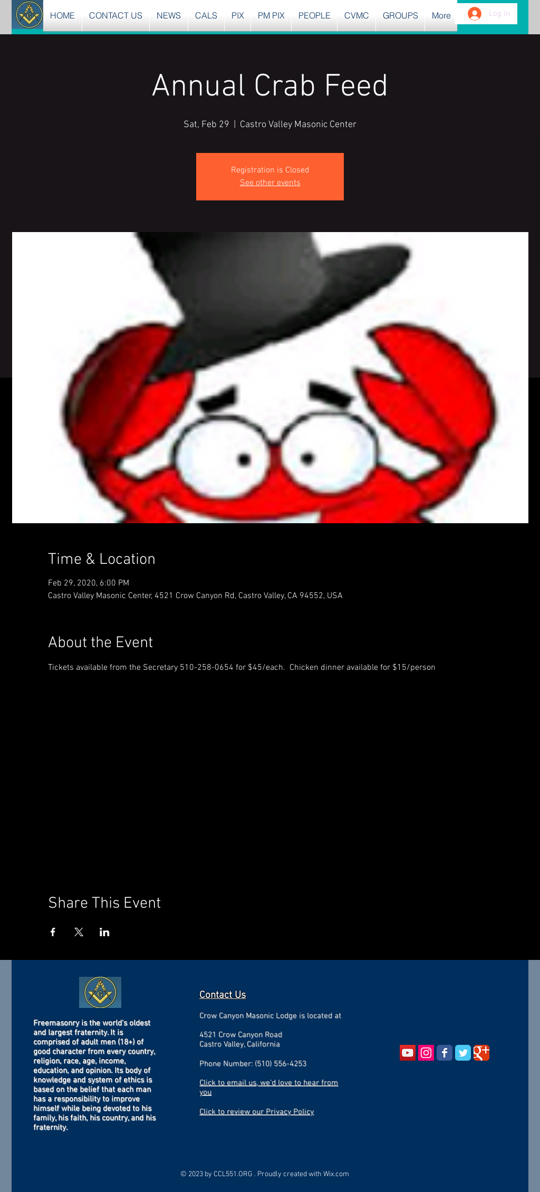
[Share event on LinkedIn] (105, 932)
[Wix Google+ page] (481, 1053)
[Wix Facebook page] (444, 1053)
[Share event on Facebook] (53, 932)
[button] (169, 15)
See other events (270, 183)
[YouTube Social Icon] (408, 1053)
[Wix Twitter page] (463, 1053)
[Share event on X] (79, 932)
